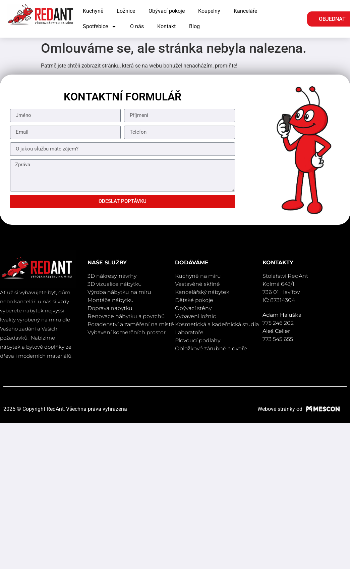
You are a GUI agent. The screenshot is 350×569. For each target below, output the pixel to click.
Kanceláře (245, 11)
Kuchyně (93, 11)
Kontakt (166, 26)
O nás (137, 26)
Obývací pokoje (167, 11)
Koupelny (209, 11)
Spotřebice (100, 26)
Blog (194, 26)
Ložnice (126, 11)
